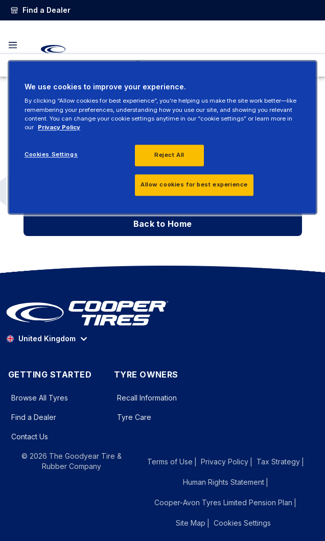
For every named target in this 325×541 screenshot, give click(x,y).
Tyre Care (134, 417)
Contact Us (29, 436)
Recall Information (147, 397)
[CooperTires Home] (53, 49)
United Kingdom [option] (41, 338)
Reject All (169, 154)
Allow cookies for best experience (194, 184)
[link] (40, 10)
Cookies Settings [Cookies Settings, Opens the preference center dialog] (51, 154)
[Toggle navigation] (12, 45)
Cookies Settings (242, 523)
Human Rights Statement (223, 482)
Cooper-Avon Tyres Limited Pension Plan (223, 502)
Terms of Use (170, 461)
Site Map (190, 523)
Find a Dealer (33, 417)
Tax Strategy (278, 461)
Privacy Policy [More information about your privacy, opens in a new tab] (59, 127)
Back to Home (162, 224)
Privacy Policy (224, 461)
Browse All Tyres (39, 397)
